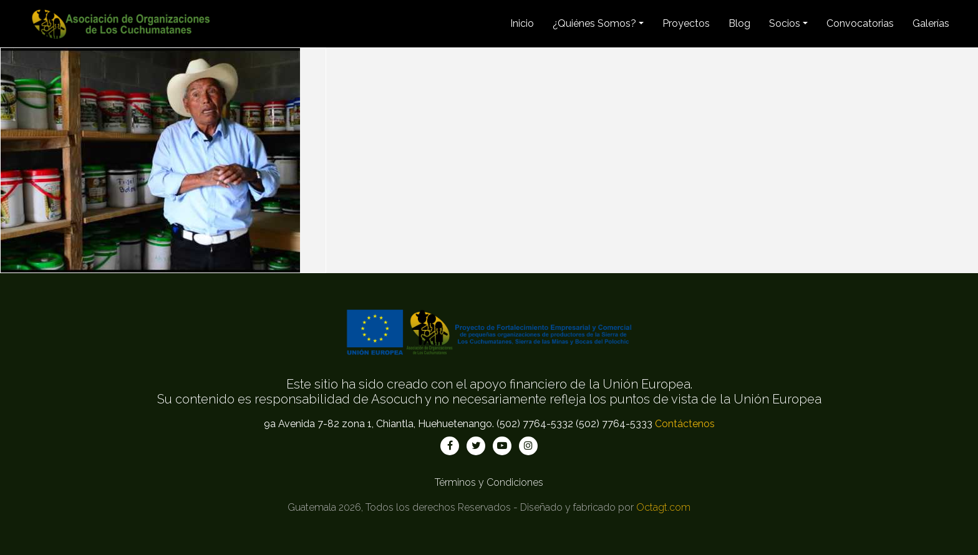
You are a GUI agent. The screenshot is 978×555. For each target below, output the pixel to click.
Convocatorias (860, 23)
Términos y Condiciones (489, 482)
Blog (739, 23)
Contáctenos (685, 424)
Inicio (522, 23)
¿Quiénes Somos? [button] (594, 23)
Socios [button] (784, 23)
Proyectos (686, 23)
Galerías (931, 23)
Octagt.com (663, 507)
